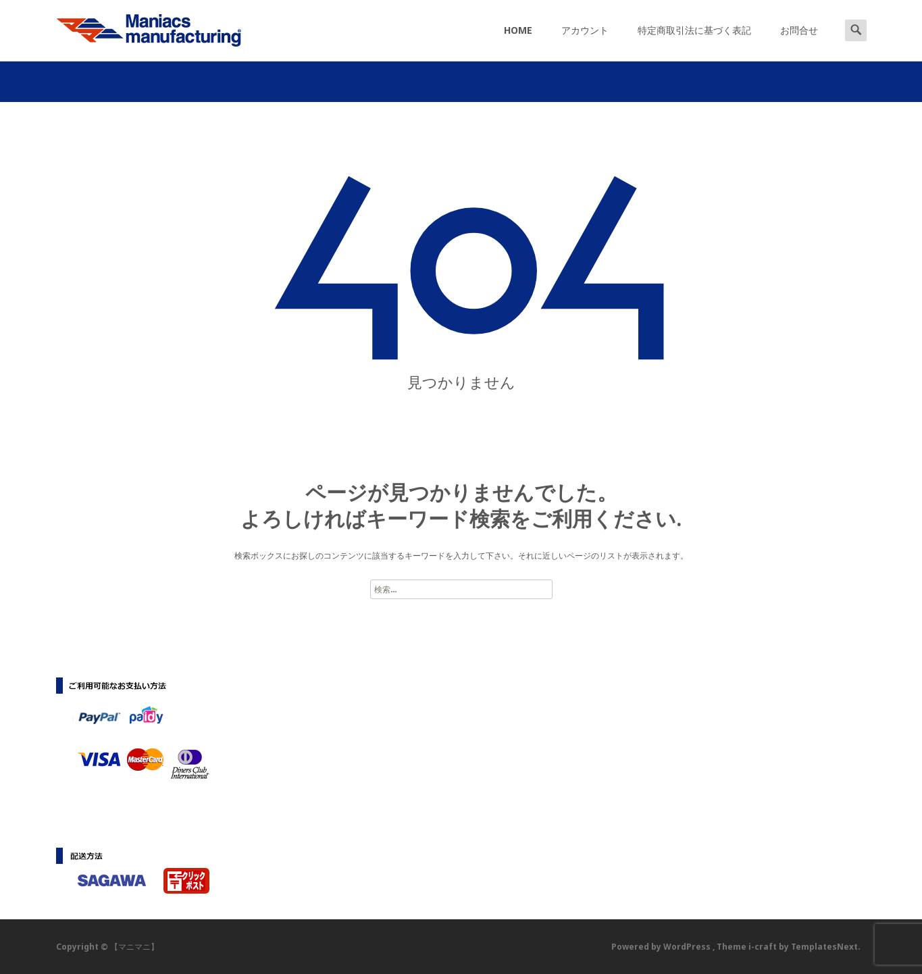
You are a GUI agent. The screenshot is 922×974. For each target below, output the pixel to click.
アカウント (585, 42)
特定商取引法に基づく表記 (694, 42)
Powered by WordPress (662, 946)
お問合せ (799, 42)
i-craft (763, 946)
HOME (518, 42)
